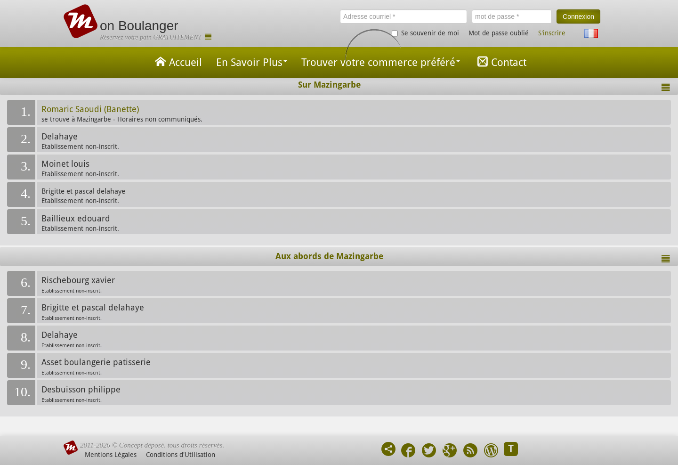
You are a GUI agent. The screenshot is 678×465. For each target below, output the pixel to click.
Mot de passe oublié (498, 33)
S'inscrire (551, 33)
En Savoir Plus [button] (251, 62)
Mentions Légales (111, 454)
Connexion (578, 16)
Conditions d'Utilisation (180, 454)
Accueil (177, 61)
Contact (500, 61)
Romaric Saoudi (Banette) (90, 109)
